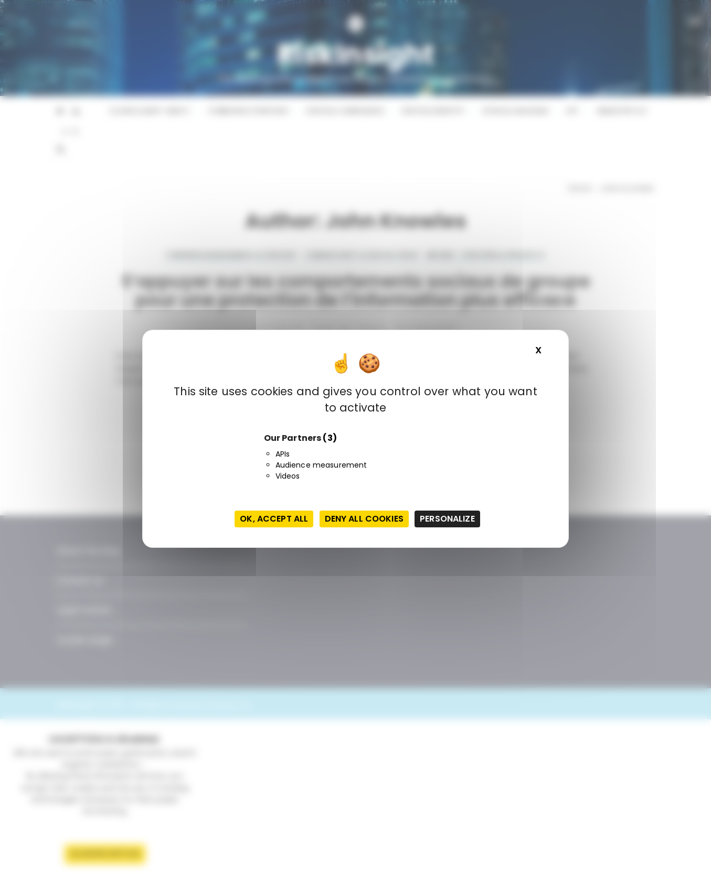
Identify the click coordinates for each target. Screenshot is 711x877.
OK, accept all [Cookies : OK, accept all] (274, 519)
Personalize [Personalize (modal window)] (447, 519)
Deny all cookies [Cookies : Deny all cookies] (364, 519)
